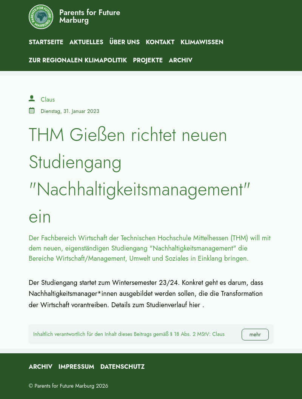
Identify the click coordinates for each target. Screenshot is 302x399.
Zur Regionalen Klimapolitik (78, 60)
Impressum (76, 366)
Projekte (148, 60)
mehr (255, 334)
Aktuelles (86, 42)
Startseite (46, 42)
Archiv (181, 60)
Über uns (124, 42)
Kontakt (160, 42)
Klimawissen (201, 42)
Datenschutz (122, 366)
